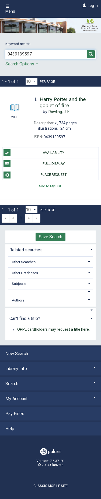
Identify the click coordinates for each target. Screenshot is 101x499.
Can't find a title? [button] (24, 318)
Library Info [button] (50, 368)
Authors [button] (18, 300)
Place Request (35, 175)
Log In (93, 5)
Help (9, 428)
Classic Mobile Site (50, 486)
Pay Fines (14, 413)
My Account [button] (50, 398)
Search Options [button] (21, 63)
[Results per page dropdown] (31, 81)
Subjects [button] (19, 284)
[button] (50, 292)
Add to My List (50, 186)
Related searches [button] (26, 249)
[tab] (50, 249)
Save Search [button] (50, 236)
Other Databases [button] (25, 273)
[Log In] (83, 5)
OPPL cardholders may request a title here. (53, 329)
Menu (10, 8)
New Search (16, 353)
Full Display (34, 163)
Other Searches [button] (24, 262)
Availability (34, 152)
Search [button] (50, 383)
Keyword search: (18, 44)
